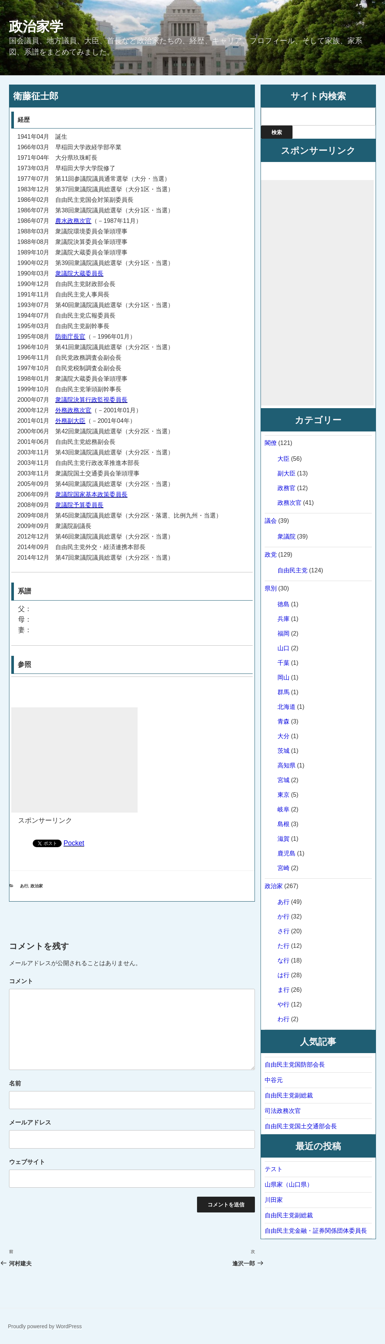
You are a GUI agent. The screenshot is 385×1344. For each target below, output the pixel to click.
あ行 (24, 886)
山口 (283, 648)
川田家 (274, 1200)
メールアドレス (30, 1122)
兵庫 (283, 619)
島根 (283, 824)
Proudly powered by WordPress (45, 1326)
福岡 (283, 633)
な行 (283, 960)
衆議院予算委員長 (79, 505)
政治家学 (36, 26)
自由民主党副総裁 (289, 1095)
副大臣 (286, 473)
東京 (283, 795)
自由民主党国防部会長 (295, 1064)
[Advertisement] (74, 760)
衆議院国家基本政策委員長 (91, 494)
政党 (271, 554)
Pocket (74, 843)
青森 (283, 721)
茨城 (283, 751)
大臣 (283, 459)
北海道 (286, 707)
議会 (271, 521)
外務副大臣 (70, 421)
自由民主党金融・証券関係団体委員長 (316, 1230)
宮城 (283, 780)
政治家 (36, 886)
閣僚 (271, 443)
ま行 (283, 990)
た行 (283, 946)
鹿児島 (286, 853)
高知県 (286, 765)
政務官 (286, 488)
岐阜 (283, 809)
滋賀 (283, 838)
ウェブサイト (27, 1162)
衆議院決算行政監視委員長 (91, 400)
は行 (283, 975)
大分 (283, 736)
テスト (274, 1169)
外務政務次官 (73, 410)
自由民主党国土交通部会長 (301, 1126)
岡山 (283, 677)
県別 (271, 588)
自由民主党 (292, 570)
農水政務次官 (73, 221)
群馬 (283, 692)
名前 (15, 1083)
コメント (21, 981)
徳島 (283, 604)
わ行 (283, 1019)
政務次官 (289, 502)
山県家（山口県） (289, 1184)
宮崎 (283, 868)
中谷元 (274, 1080)
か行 (283, 916)
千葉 (283, 663)
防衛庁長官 (70, 336)
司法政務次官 (283, 1111)
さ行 (283, 931)
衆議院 (286, 536)
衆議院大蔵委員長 (79, 273)
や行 (283, 1004)
